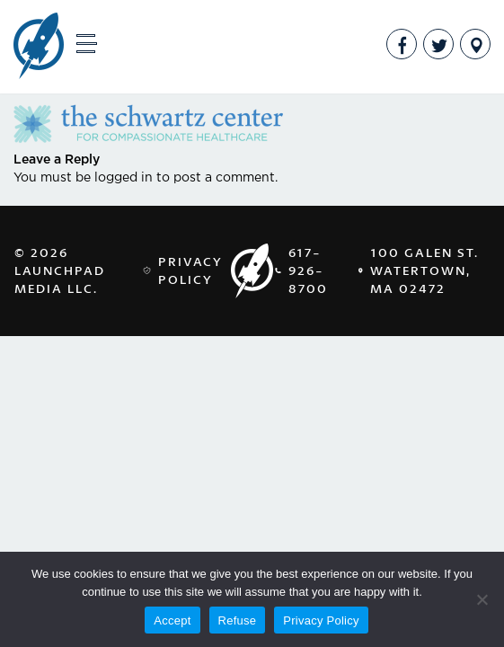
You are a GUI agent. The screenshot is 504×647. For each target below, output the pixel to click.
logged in (123, 178)
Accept (172, 620)
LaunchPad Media (38, 48)
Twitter (438, 44)
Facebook (401, 44)
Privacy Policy (190, 270)
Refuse (237, 620)
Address (475, 44)
